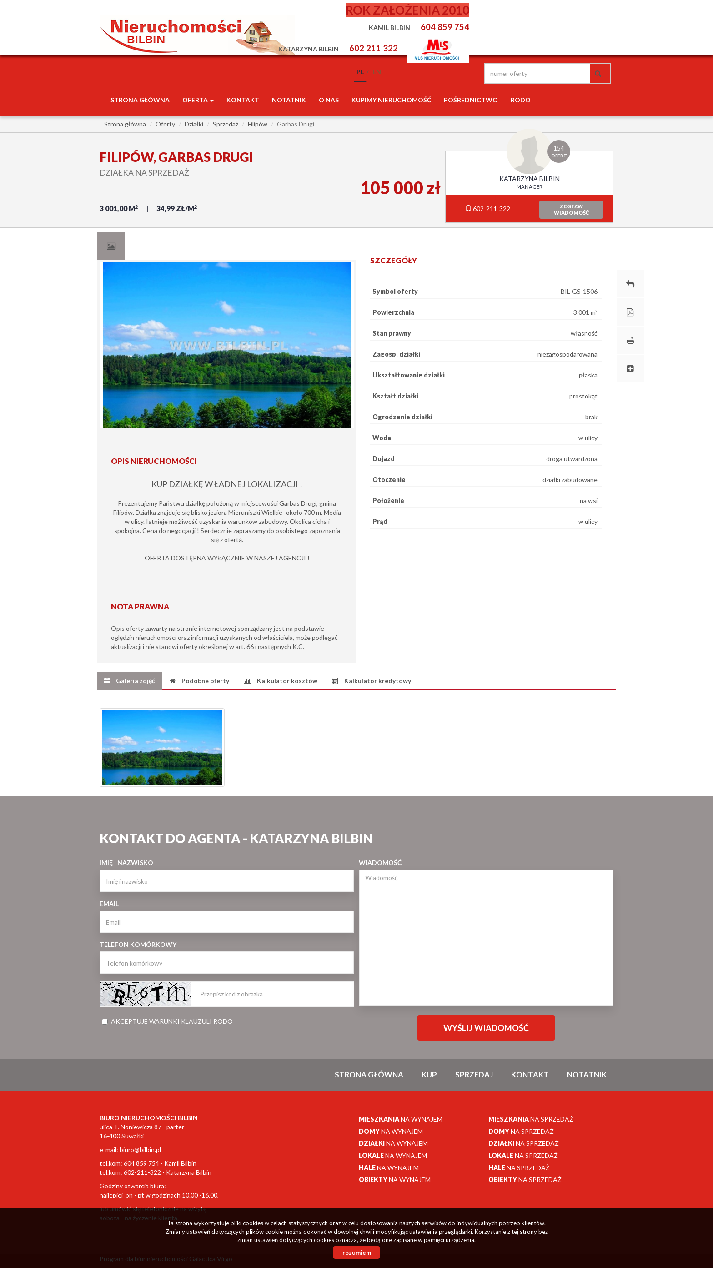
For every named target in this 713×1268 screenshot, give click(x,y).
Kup (429, 1074)
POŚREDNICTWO (471, 100)
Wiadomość (380, 862)
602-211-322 (487, 208)
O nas (329, 100)
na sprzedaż (530, 1119)
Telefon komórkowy (138, 944)
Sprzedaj (474, 1074)
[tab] (111, 246)
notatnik (289, 100)
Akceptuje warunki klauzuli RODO (167, 1021)
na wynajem (400, 1119)
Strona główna (140, 100)
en (376, 71)
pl (360, 71)
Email (109, 903)
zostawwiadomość (571, 209)
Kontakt (242, 100)
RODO (521, 100)
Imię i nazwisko (126, 862)
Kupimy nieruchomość (391, 100)
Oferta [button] (198, 100)
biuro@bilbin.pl (140, 1149)
